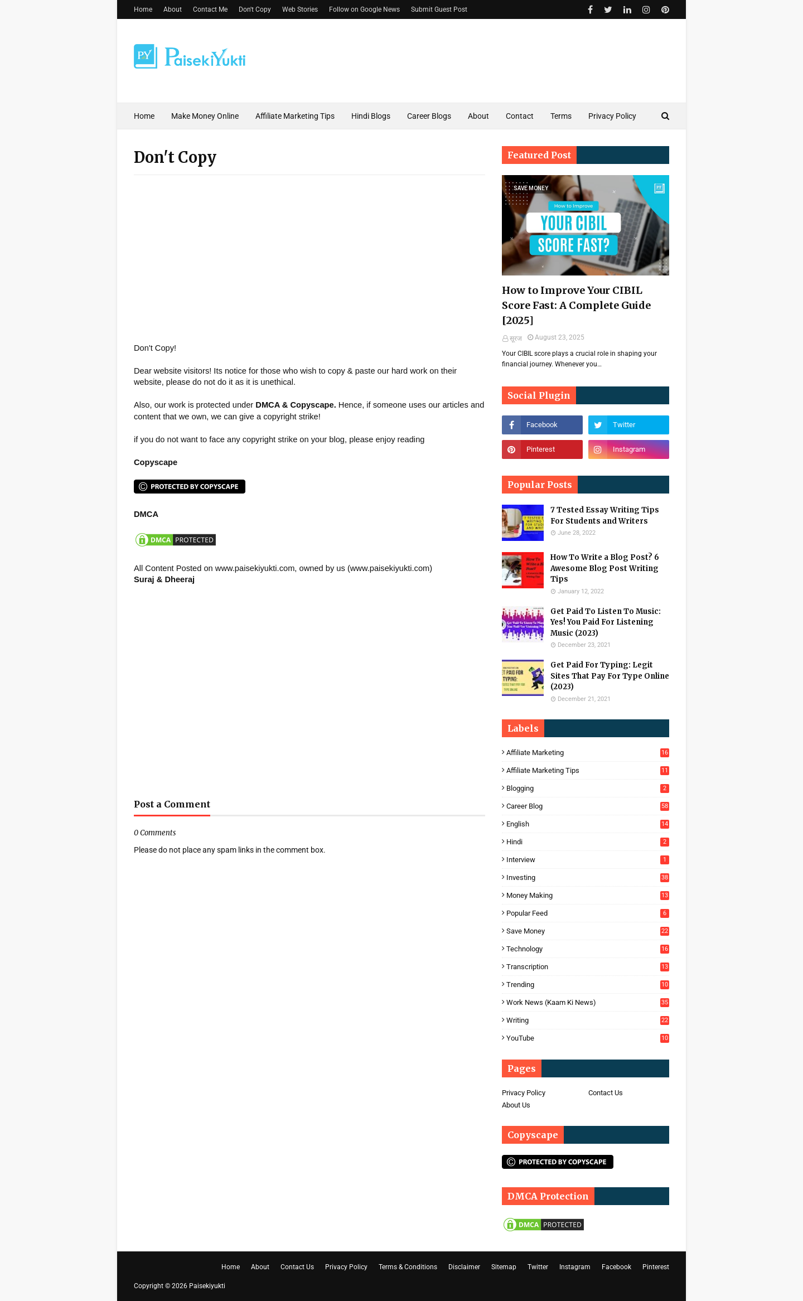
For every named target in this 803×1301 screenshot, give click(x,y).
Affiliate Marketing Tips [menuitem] (295, 116)
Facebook (616, 1267)
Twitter (538, 1267)
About (172, 9)
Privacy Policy (523, 1093)
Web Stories (300, 9)
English (587, 824)
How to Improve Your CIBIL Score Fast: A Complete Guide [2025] (576, 305)
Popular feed (587, 913)
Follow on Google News (364, 9)
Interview (587, 859)
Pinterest (655, 1267)
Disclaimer (464, 1267)
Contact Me (210, 9)
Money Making (587, 895)
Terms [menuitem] (561, 116)
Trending (587, 984)
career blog (587, 806)
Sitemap (503, 1267)
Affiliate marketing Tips (587, 770)
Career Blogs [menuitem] (429, 116)
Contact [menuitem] (520, 116)
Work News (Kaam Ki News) (587, 1002)
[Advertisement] (309, 264)
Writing (587, 1020)
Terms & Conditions (408, 1267)
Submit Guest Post (439, 9)
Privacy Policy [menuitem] (612, 116)
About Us (516, 1105)
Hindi (587, 842)
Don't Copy (255, 9)
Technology (587, 949)
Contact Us (605, 1093)
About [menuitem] (478, 116)
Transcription (587, 967)
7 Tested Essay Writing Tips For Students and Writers (604, 515)
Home (143, 9)
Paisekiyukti (207, 1286)
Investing (587, 877)
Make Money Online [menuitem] (205, 116)
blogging (587, 788)
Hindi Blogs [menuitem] (370, 116)
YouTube (587, 1038)
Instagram (575, 1267)
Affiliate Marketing (587, 752)
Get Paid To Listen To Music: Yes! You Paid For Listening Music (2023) (605, 622)
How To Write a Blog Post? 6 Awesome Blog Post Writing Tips (604, 568)
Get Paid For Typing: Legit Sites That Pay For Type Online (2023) (609, 675)
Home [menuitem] (144, 116)
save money (587, 931)
